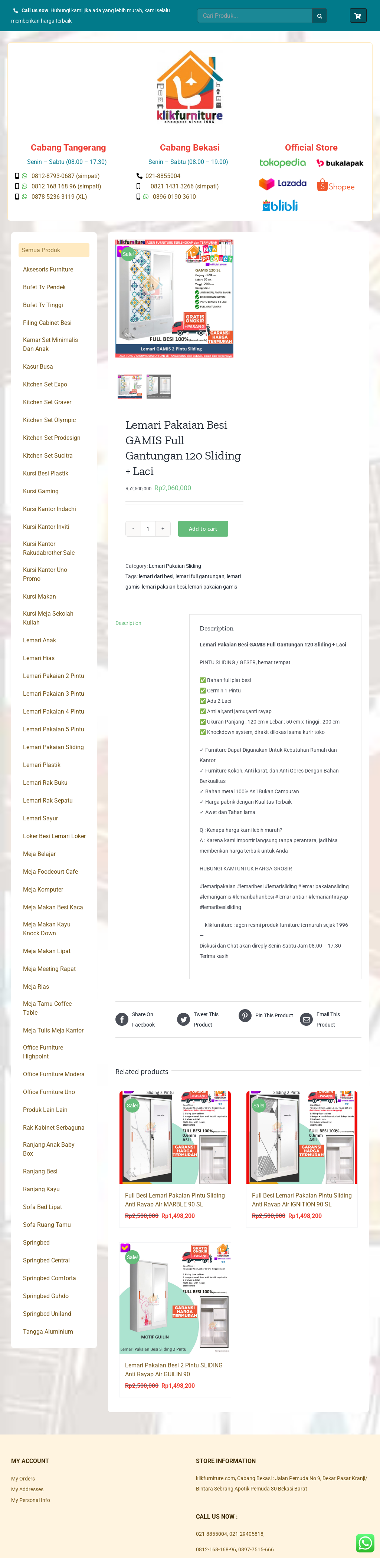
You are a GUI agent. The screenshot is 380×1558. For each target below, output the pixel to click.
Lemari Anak (39, 640)
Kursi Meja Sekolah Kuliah (48, 618)
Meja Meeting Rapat (49, 968)
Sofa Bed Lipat (42, 1207)
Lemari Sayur (40, 818)
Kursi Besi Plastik (45, 473)
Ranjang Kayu (41, 1189)
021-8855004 (211, 1538)
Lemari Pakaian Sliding (175, 570)
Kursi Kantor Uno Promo (45, 574)
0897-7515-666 (256, 1554)
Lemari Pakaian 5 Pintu (53, 729)
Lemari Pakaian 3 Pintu (53, 693)
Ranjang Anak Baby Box (49, 1149)
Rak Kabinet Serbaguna (54, 1127)
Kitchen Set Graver (47, 402)
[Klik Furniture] (190, 53)
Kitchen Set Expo (45, 384)
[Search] (319, 15)
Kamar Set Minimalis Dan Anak (50, 344)
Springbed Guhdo (46, 1296)
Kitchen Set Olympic (49, 420)
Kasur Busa (38, 366)
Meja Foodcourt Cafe (50, 871)
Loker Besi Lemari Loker (54, 836)
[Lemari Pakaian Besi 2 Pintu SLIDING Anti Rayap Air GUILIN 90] (174, 1302)
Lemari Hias (39, 658)
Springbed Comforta (49, 1278)
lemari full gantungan (200, 580)
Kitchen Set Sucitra (48, 455)
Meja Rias (36, 986)
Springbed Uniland (47, 1313)
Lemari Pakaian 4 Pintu (53, 711)
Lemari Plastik (41, 764)
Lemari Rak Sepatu (48, 800)
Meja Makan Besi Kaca (53, 907)
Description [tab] (128, 627)
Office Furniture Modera (54, 1074)
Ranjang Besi (40, 1171)
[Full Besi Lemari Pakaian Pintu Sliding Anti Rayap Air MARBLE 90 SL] (174, 1141)
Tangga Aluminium (48, 1331)
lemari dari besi (156, 580)
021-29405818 (246, 1538)
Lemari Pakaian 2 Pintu (53, 675)
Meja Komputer (43, 889)
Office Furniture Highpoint (43, 1052)
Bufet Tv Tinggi (43, 305)
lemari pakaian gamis (212, 591)
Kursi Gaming (41, 491)
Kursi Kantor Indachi (49, 509)
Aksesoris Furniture (48, 269)
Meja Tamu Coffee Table (47, 1008)
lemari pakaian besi (164, 591)
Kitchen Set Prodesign (52, 437)
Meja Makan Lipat (47, 951)
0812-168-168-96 (216, 1554)
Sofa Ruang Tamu (47, 1224)
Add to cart (203, 532)
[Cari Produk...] (254, 15)
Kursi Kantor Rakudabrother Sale (49, 548)
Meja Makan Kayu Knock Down (47, 929)
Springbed (36, 1242)
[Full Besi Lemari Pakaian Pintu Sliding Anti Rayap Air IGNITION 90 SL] (301, 1141)
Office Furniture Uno (49, 1092)
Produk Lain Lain (45, 1109)
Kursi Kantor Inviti (46, 526)
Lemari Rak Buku (45, 782)
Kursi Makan (39, 596)
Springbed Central (46, 1260)
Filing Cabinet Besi (47, 322)
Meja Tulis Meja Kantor (53, 1030)
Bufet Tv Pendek (44, 287)
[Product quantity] (148, 533)
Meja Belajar (39, 853)
